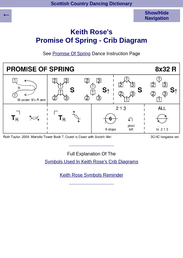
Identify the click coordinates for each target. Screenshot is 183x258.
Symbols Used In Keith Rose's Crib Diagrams (91, 161)
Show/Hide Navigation (157, 15)
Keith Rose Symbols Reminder (91, 175)
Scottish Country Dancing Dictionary (91, 3)
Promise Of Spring (71, 53)
